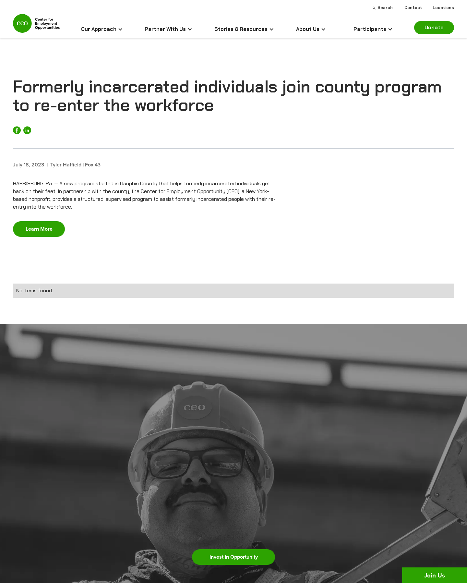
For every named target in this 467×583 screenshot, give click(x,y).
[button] (102, 29)
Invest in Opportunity (234, 557)
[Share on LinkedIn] (27, 130)
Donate (434, 27)
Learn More (39, 229)
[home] (36, 26)
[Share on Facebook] (17, 130)
